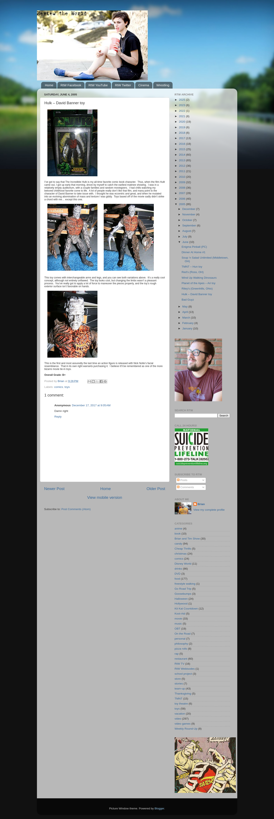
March (186, 317)
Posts (182, 480)
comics (58, 387)
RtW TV (179, 663)
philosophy (181, 643)
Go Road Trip (183, 588)
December (189, 209)
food (177, 578)
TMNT (179, 698)
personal (180, 638)
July (185, 236)
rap (177, 653)
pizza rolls (181, 648)
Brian (201, 504)
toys (67, 387)
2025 (182, 99)
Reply (58, 416)
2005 (182, 204)
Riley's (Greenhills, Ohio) (197, 288)
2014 (182, 154)
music (178, 623)
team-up (180, 688)
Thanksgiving (183, 693)
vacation (180, 713)
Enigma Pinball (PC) (194, 246)
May (185, 306)
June (185, 242)
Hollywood (181, 603)
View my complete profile (209, 509)
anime (178, 528)
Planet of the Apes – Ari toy (198, 283)
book (178, 533)
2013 (182, 160)
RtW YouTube (98, 85)
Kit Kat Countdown (186, 608)
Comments (185, 487)
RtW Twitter (123, 85)
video (178, 718)
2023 (182, 105)
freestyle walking (185, 583)
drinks (178, 568)
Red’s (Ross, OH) (193, 272)
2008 (182, 187)
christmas (181, 553)
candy (178, 543)
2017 (182, 138)
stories (179, 683)
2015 (182, 149)
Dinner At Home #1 (193, 252)
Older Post (155, 488)
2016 (182, 143)
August (187, 230)
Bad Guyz (188, 299)
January (187, 328)
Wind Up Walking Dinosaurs (199, 277)
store (178, 678)
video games (183, 723)
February (188, 323)
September (189, 225)
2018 (182, 132)
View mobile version (104, 497)
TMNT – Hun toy (192, 266)
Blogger (159, 808)
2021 (182, 116)
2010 (182, 176)
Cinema (143, 85)
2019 (182, 127)
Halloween (181, 598)
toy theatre (181, 703)
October (187, 220)
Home (49, 85)
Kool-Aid (180, 613)
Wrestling (162, 85)
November (189, 214)
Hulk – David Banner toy (197, 294)
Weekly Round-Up (186, 728)
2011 (182, 171)
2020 (182, 121)
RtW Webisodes (185, 668)
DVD (178, 573)
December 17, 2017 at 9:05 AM (91, 405)
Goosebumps (183, 593)
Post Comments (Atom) (76, 509)
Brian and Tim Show (187, 538)
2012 (182, 165)
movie (178, 618)
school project (183, 673)
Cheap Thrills (183, 548)
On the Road (183, 633)
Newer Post (54, 488)
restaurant (181, 658)
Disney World (183, 563)
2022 (182, 110)
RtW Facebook (71, 85)
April (185, 312)
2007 (182, 193)
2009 (182, 182)
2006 (182, 198)
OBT (178, 628)
